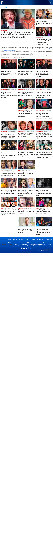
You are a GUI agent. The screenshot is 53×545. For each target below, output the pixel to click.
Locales (26, 239)
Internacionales (40, 239)
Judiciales (21, 239)
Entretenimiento (48, 239)
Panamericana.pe (11, 50)
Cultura (43, 242)
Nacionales (32, 239)
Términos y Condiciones (46, 244)
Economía (15, 239)
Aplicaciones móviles (35, 244)
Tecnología (26, 242)
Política (9, 239)
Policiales (3, 239)
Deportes (9, 242)
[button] (50, 3)
